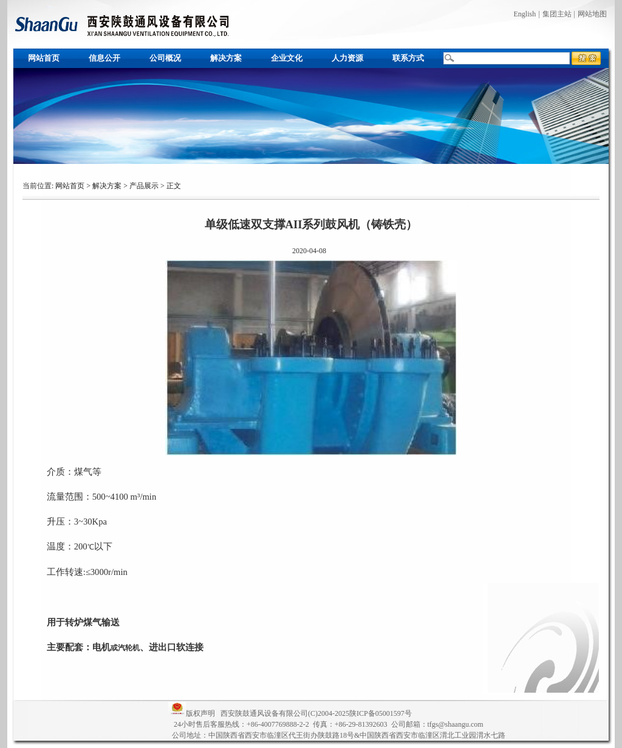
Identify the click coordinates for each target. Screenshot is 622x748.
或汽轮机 (125, 648)
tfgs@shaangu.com (456, 724)
